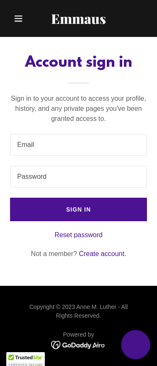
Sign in (78, 209)
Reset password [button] (78, 234)
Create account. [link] (102, 253)
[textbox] (78, 145)
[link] (78, 21)
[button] (20, 18)
